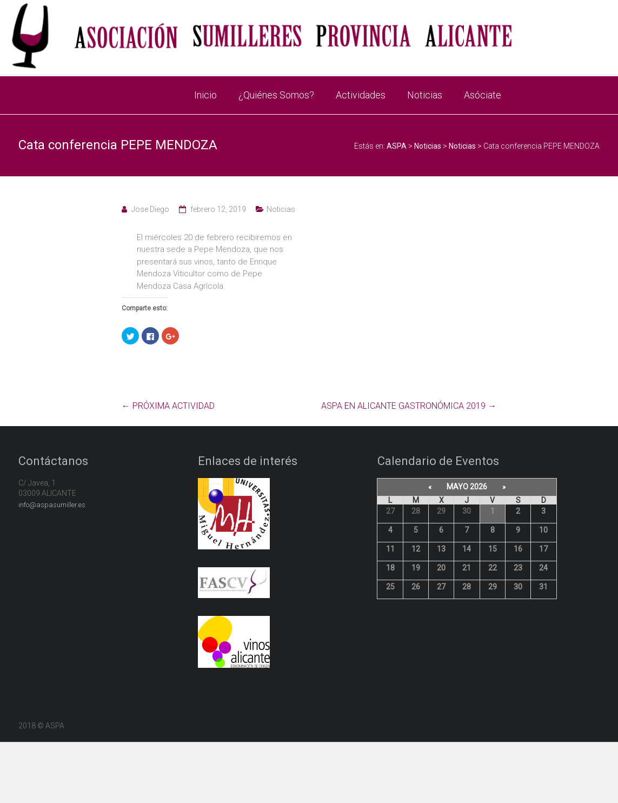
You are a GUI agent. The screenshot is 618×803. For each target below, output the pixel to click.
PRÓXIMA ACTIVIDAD (168, 406)
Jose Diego (150, 209)
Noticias (424, 95)
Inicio (205, 95)
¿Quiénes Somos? (276, 95)
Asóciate (482, 95)
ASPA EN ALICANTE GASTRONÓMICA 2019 (408, 406)
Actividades (361, 95)
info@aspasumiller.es (51, 505)
